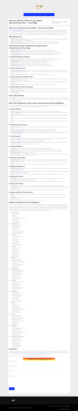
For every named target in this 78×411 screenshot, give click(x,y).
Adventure (40, 14)
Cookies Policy (67, 406)
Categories (45, 14)
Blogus (23, 407)
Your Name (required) (39, 363)
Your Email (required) (39, 368)
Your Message (39, 381)
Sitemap (68, 409)
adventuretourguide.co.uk (18, 30)
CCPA (48, 406)
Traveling (34, 14)
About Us (51, 14)
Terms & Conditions (62, 409)
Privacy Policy (61, 406)
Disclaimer (55, 406)
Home (25, 14)
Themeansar (28, 407)
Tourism (29, 14)
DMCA (51, 406)
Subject (39, 372)
